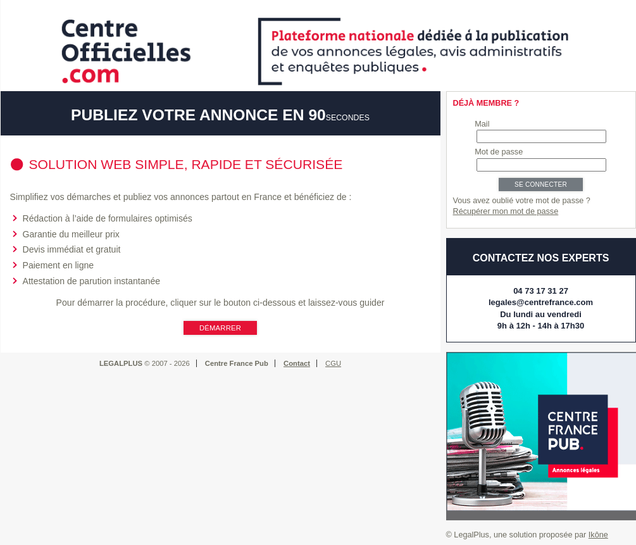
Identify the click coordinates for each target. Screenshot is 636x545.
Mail (482, 124)
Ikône (598, 534)
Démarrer (220, 328)
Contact (297, 363)
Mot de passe (499, 151)
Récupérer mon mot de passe (506, 211)
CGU (333, 363)
